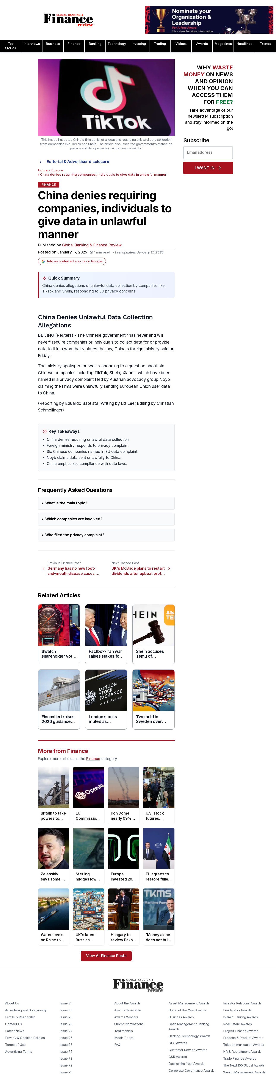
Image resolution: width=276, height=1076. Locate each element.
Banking (95, 43)
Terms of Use (15, 1044)
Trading (160, 43)
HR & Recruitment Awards (242, 1051)
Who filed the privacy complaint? (74, 535)
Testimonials (123, 1031)
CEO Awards (178, 1043)
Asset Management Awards (189, 1003)
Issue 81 (66, 1003)
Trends (265, 43)
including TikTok (92, 373)
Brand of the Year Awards (187, 1010)
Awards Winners (126, 1017)
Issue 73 (66, 1058)
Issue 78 (66, 1024)
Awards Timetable (127, 1010)
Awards (202, 43)
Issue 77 (66, 1031)
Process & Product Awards (243, 1038)
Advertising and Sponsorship (26, 1010)
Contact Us (13, 1024)
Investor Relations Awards (242, 1003)
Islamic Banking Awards (240, 1017)
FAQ (117, 1044)
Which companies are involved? (73, 519)
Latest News (14, 1031)
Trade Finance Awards (239, 1058)
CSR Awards (178, 1057)
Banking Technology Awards (189, 1036)
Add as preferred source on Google (72, 261)
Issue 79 (66, 1017)
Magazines (223, 43)
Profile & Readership (20, 1017)
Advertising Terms (18, 1051)
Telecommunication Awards (243, 1044)
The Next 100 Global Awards (244, 1065)
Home (43, 170)
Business (53, 43)
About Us (12, 1003)
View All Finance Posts (106, 956)
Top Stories (10, 46)
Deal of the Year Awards (186, 1063)
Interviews (32, 43)
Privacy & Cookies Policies (25, 1038)
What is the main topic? (66, 503)
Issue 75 (66, 1044)
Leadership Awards (237, 1010)
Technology (117, 43)
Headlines (244, 43)
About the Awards (127, 1003)
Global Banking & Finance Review (92, 245)
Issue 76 (66, 1038)
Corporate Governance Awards (192, 1070)
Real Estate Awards (237, 1024)
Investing (139, 43)
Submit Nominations (129, 1024)
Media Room (123, 1038)
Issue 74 (66, 1051)
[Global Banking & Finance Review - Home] (69, 19)
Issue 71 (66, 1072)
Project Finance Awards (240, 1031)
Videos (181, 43)
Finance (74, 43)
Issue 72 (66, 1065)
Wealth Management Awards (244, 1072)
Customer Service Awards (188, 1050)
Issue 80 (66, 1010)
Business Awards (181, 1017)
